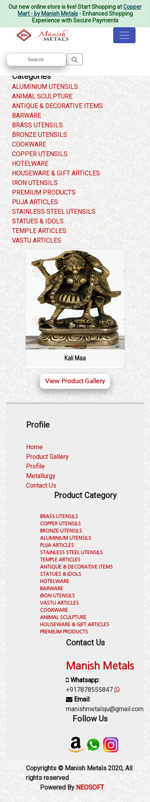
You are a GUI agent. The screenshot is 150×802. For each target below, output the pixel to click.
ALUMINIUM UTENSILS (45, 86)
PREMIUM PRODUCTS (44, 192)
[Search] (36, 59)
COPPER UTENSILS (40, 154)
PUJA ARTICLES (35, 202)
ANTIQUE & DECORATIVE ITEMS (57, 106)
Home (34, 447)
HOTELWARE (30, 163)
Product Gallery (47, 456)
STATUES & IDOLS (38, 221)
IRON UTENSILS (35, 183)
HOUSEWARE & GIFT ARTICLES (56, 173)
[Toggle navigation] (124, 35)
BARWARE (26, 115)
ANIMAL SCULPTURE (42, 96)
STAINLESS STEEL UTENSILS (54, 211)
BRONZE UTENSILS (39, 135)
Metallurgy (41, 476)
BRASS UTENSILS (37, 125)
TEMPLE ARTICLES (39, 231)
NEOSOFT (90, 787)
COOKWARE (29, 144)
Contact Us (41, 485)
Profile (35, 466)
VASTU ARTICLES (36, 240)
